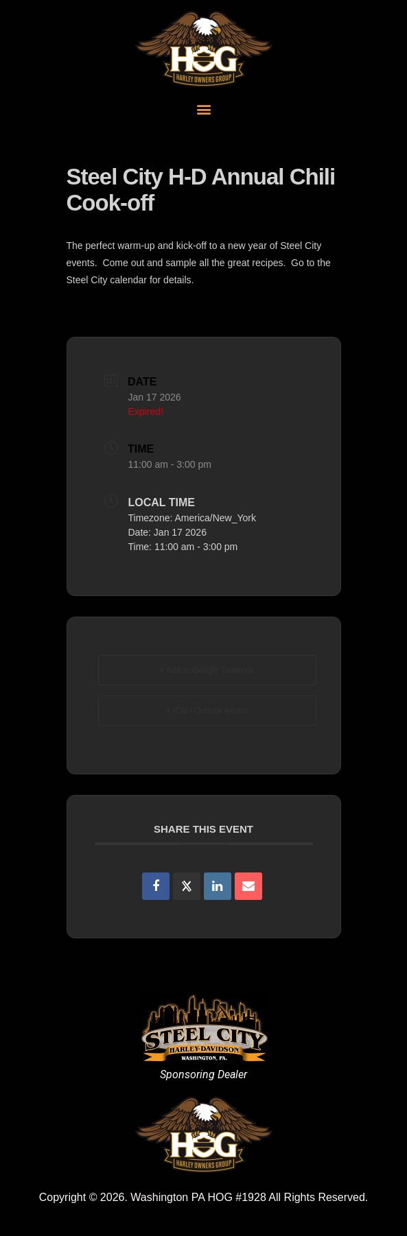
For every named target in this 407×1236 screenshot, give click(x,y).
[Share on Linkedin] (217, 886)
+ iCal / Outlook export (207, 710)
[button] (203, 108)
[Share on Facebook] (156, 886)
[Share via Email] (248, 886)
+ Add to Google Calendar (206, 670)
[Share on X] (186, 886)
